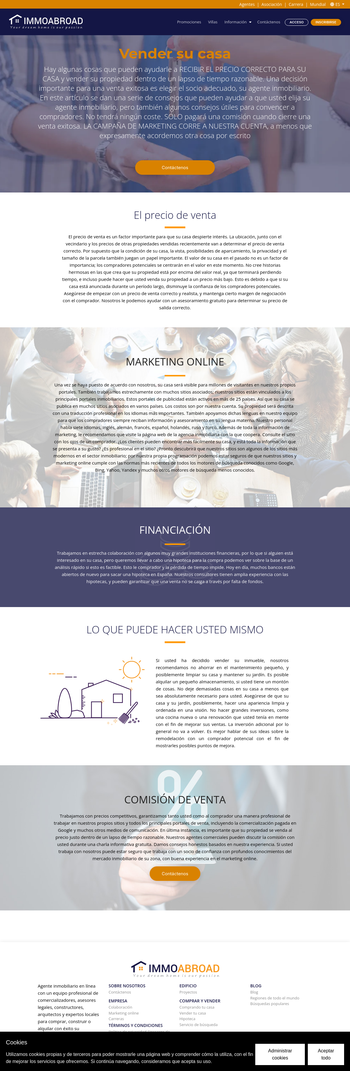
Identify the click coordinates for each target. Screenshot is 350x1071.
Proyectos (188, 992)
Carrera (296, 4)
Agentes (247, 4)
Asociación (271, 4)
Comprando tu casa (197, 1007)
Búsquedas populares (269, 1003)
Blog (254, 992)
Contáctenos (268, 22)
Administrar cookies (280, 1054)
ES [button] (335, 4)
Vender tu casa (192, 1013)
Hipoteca (187, 1018)
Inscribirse (325, 22)
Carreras (116, 1018)
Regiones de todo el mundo (274, 998)
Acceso (297, 22)
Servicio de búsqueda (198, 1024)
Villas (212, 22)
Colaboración (120, 1007)
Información (235, 22)
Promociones (189, 22)
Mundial (318, 4)
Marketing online (124, 1013)
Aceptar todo (326, 1054)
